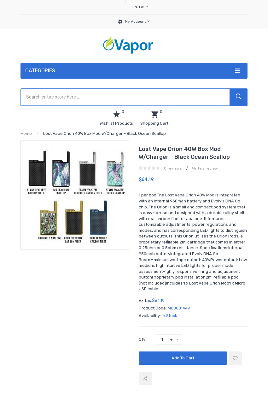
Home (26, 133)
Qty (142, 339)
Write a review (205, 168)
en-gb (140, 6)
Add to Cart (183, 358)
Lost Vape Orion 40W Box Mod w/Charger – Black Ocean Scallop (104, 133)
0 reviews (173, 168)
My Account (137, 21)
